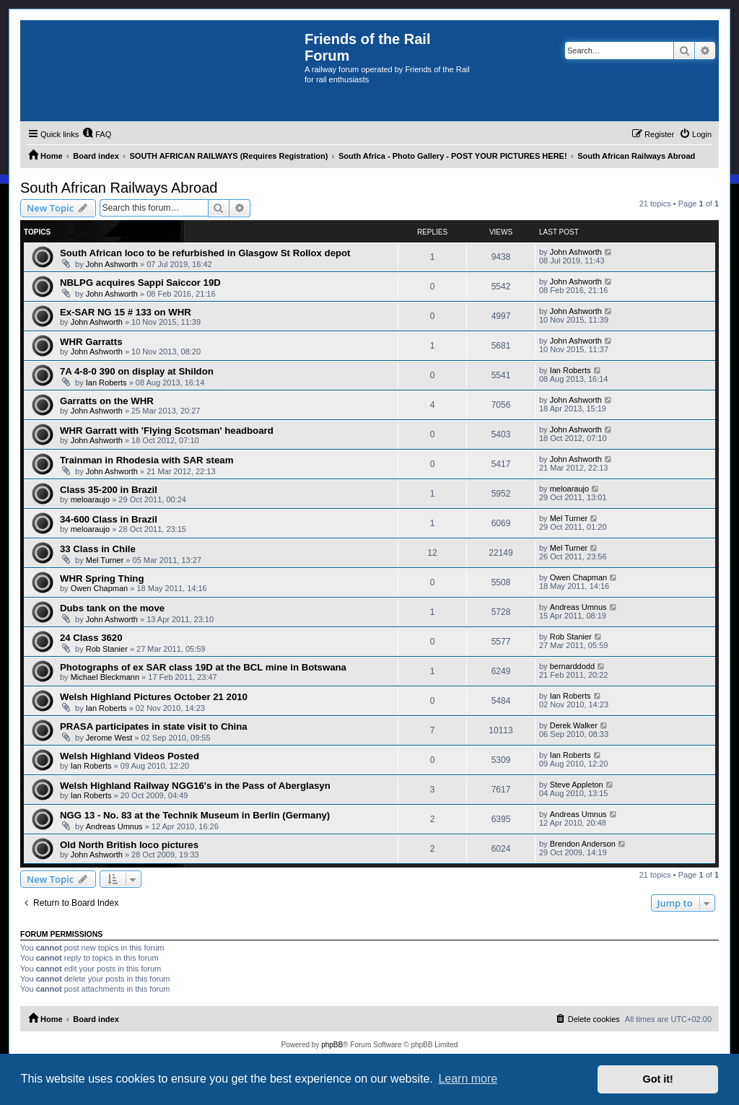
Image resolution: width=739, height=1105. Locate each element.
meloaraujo (90, 499)
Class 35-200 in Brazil (108, 489)
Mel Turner (569, 518)
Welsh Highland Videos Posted (129, 756)
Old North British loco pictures (129, 844)
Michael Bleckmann (105, 677)
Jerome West (109, 737)
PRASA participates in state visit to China (154, 726)
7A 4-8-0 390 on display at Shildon (137, 371)
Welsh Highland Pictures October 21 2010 (154, 696)
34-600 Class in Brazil (108, 519)
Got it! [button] (658, 1079)
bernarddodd (572, 666)
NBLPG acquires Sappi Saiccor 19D (140, 282)
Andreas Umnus (578, 607)
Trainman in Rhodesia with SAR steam (146, 460)
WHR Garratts (91, 341)
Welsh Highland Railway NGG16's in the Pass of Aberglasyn (195, 785)
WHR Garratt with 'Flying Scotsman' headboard (167, 430)
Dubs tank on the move (112, 608)
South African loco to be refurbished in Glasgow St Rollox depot (205, 253)
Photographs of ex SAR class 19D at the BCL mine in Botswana (203, 667)
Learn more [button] (467, 1079)
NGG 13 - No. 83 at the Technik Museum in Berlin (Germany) (195, 815)
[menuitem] (96, 134)
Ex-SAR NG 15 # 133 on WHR (125, 312)
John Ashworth (112, 264)
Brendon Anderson (583, 843)
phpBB (332, 1045)
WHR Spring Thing (102, 578)
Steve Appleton (576, 784)
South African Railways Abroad (119, 188)
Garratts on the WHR (107, 401)
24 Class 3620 (91, 637)
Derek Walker (574, 725)
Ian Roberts (106, 382)
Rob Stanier (107, 649)
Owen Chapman (99, 588)
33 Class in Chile (98, 548)
